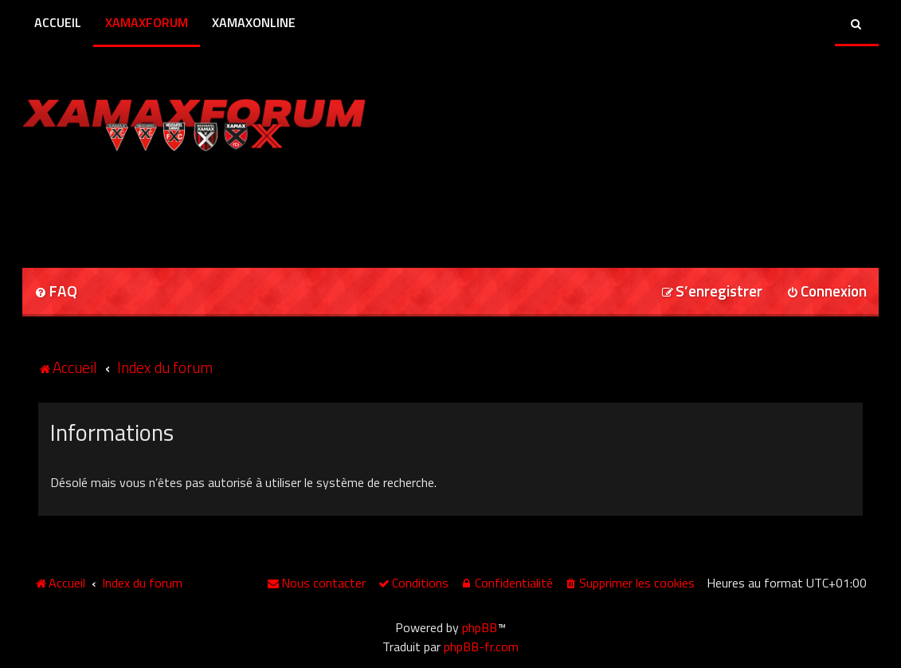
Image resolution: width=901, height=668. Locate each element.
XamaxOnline (254, 22)
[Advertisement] (208, 204)
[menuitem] (55, 292)
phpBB (479, 627)
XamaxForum (146, 22)
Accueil (57, 22)
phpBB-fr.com (481, 646)
